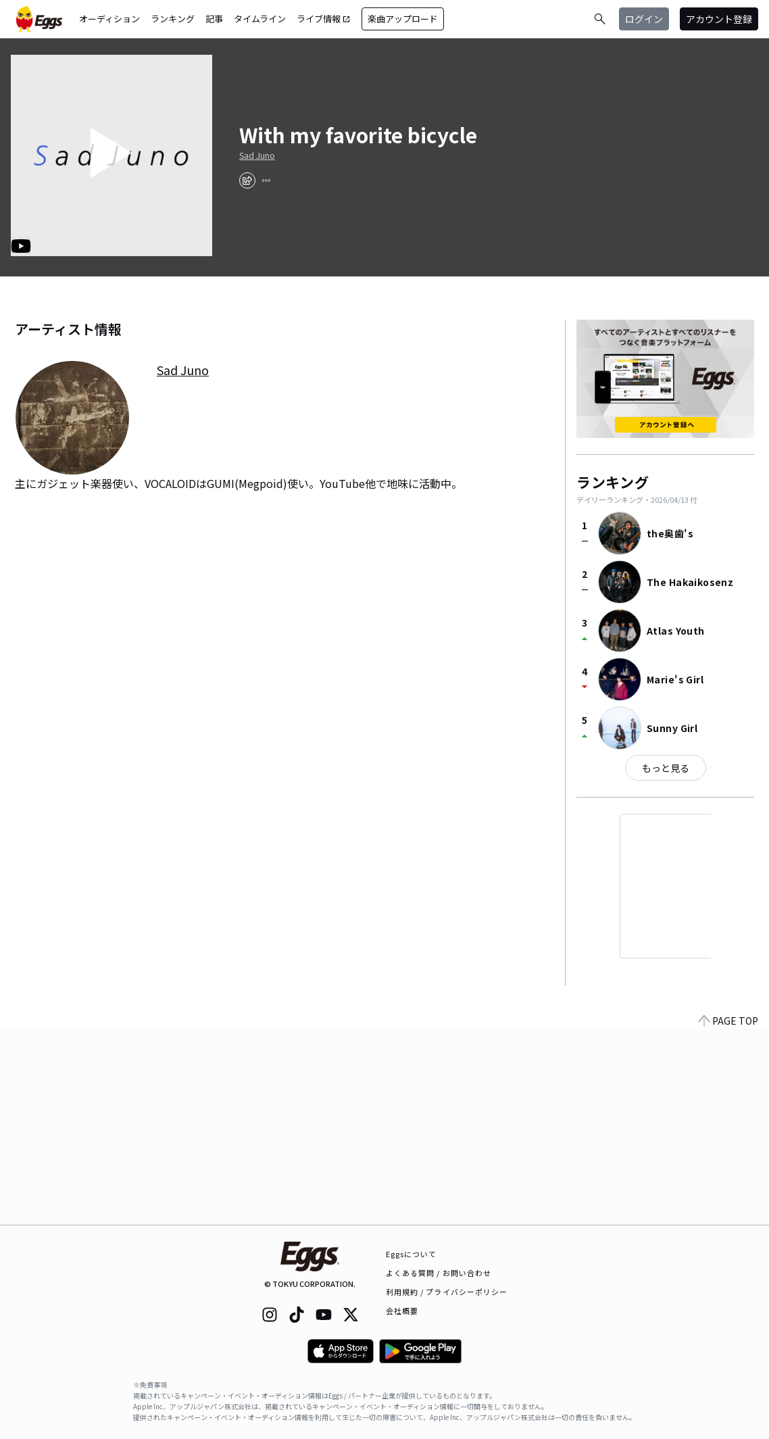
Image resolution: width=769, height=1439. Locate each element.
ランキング (173, 18)
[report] (266, 180)
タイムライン (260, 18)
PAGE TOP (728, 1216)
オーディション (109, 18)
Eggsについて (411, 1253)
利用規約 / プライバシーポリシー (447, 1291)
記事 (214, 18)
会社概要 (402, 1310)
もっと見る (665, 768)
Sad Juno (257, 155)
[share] (247, 180)
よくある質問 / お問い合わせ (439, 1272)
